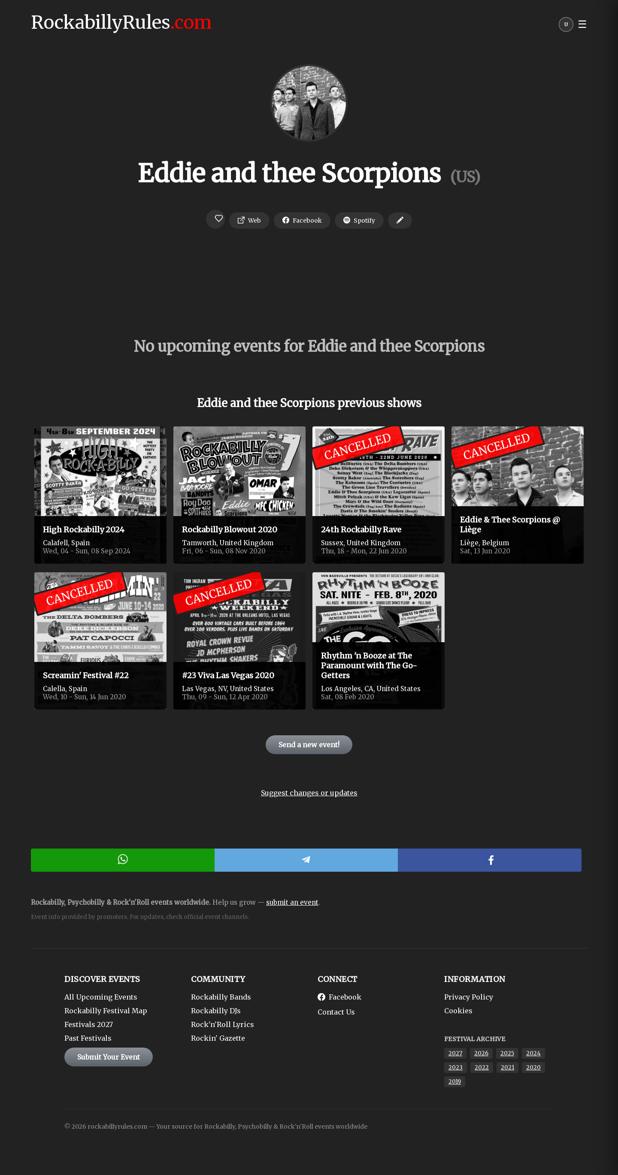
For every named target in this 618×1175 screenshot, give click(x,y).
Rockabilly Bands (221, 997)
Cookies (458, 1010)
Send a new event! (309, 744)
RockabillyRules (121, 22)
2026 (481, 1053)
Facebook (302, 220)
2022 (482, 1067)
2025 (507, 1053)
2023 (455, 1067)
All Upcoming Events (100, 997)
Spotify (359, 220)
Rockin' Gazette (218, 1038)
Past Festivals (88, 1038)
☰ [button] (582, 24)
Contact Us (336, 1012)
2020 (533, 1067)
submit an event (292, 902)
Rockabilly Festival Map (105, 1010)
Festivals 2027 (88, 1024)
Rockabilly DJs (216, 1010)
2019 (454, 1081)
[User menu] (566, 26)
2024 (533, 1053)
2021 (507, 1067)
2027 (455, 1053)
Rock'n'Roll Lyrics (222, 1024)
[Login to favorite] (215, 219)
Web (249, 220)
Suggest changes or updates (309, 792)
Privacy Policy (468, 997)
